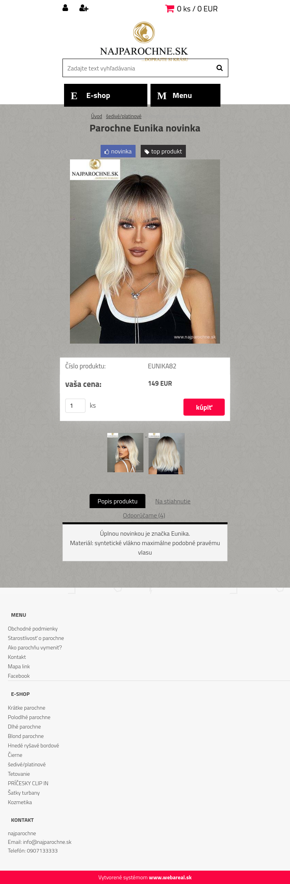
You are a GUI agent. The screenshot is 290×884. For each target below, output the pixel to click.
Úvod (96, 116)
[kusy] (75, 405)
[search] (219, 68)
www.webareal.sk (170, 877)
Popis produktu (117, 501)
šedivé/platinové (123, 116)
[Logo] (144, 41)
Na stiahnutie (173, 501)
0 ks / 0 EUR (197, 8)
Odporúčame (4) (144, 515)
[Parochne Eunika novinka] (145, 162)
